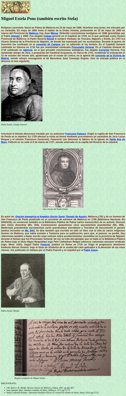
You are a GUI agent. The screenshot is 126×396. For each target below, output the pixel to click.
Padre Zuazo (91, 250)
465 (68, 388)
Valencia (27, 50)
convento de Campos (48, 44)
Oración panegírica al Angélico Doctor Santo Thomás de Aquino (51, 216)
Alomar (15, 36)
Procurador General (83, 47)
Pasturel (45, 244)
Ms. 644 (29, 230)
